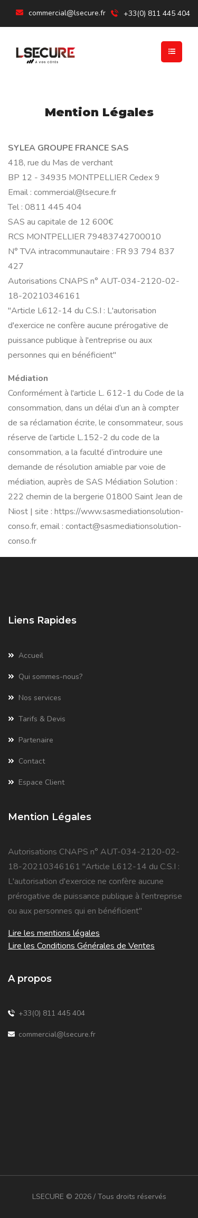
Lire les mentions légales (54, 933)
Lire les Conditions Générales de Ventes (81, 946)
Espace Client (36, 783)
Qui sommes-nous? (45, 677)
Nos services (34, 698)
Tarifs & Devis (36, 719)
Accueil (25, 656)
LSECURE (48, 1197)
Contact (26, 761)
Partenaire (30, 740)
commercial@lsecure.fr (67, 13)
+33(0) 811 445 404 (46, 1013)
